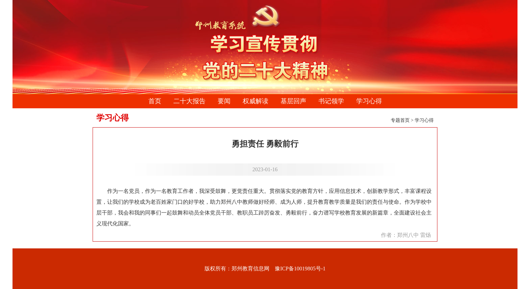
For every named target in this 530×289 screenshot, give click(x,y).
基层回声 (293, 101)
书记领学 (331, 101)
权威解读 (255, 101)
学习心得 (369, 101)
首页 (154, 101)
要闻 (224, 101)
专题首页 (400, 120)
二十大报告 (189, 101)
